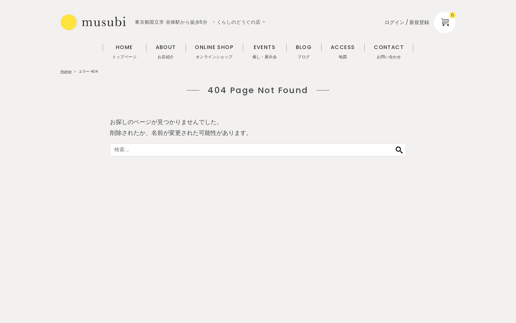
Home (66, 71)
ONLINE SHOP (214, 52)
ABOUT (166, 52)
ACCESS (343, 52)
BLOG (304, 52)
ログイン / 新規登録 (407, 22)
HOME (124, 52)
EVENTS (264, 52)
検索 (399, 150)
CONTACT (389, 52)
